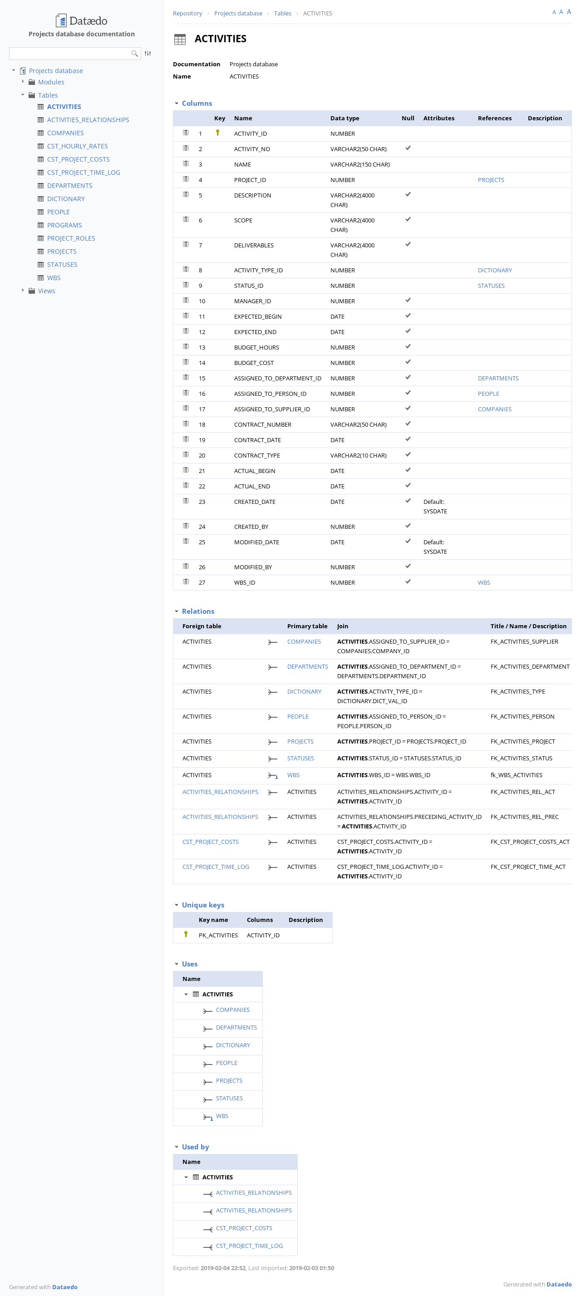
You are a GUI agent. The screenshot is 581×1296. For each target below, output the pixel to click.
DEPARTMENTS (70, 185)
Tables (48, 95)
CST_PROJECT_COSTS (78, 159)
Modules (51, 82)
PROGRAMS (64, 225)
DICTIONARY (66, 198)
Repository (187, 13)
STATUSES (62, 264)
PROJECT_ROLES (71, 238)
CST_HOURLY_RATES (77, 146)
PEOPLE (58, 211)
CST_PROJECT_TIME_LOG (83, 172)
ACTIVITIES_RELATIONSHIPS (88, 119)
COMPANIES (65, 132)
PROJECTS (62, 251)
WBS (54, 277)
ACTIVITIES (64, 106)
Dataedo (65, 1287)
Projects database (56, 70)
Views (46, 290)
